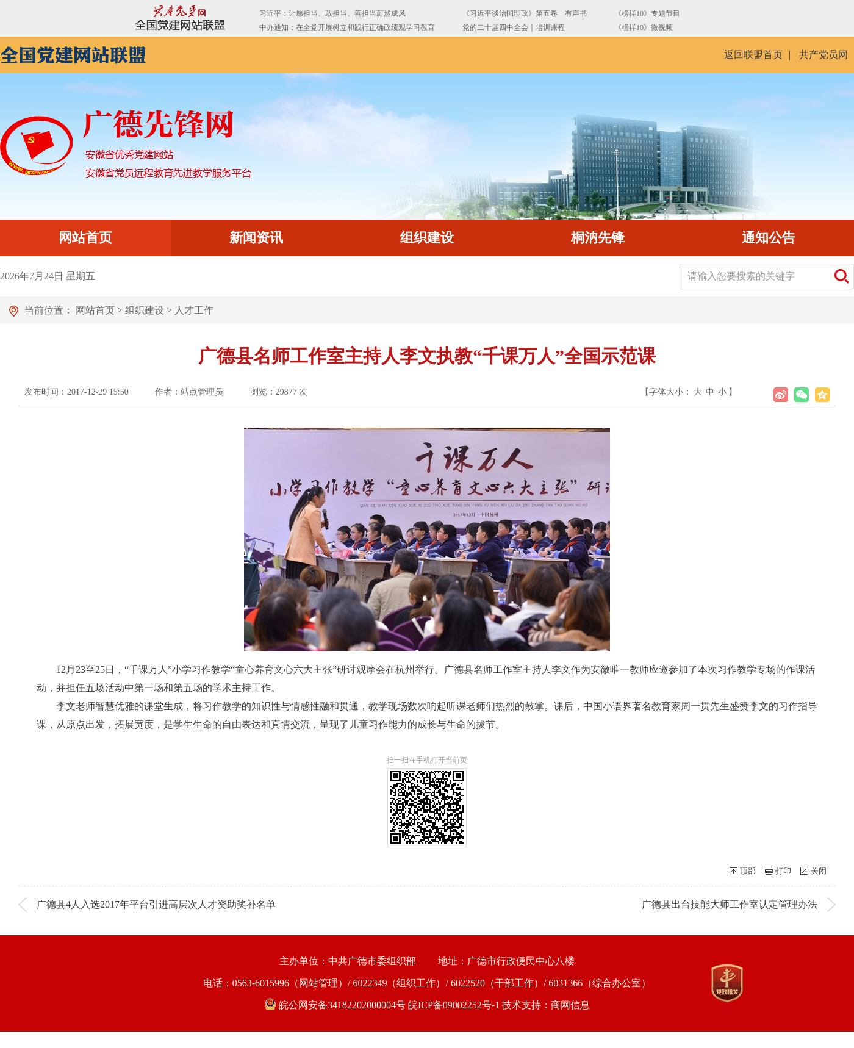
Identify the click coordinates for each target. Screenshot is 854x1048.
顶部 (748, 870)
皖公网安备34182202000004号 (336, 1005)
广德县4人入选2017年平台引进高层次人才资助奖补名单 (156, 904)
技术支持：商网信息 (546, 1005)
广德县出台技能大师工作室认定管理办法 (729, 904)
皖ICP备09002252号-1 (454, 1005)
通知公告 (768, 237)
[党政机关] (727, 983)
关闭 (819, 870)
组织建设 (427, 237)
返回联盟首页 (753, 54)
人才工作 (194, 310)
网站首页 (85, 237)
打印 (783, 870)
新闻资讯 (256, 237)
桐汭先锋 (598, 237)
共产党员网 (823, 54)
